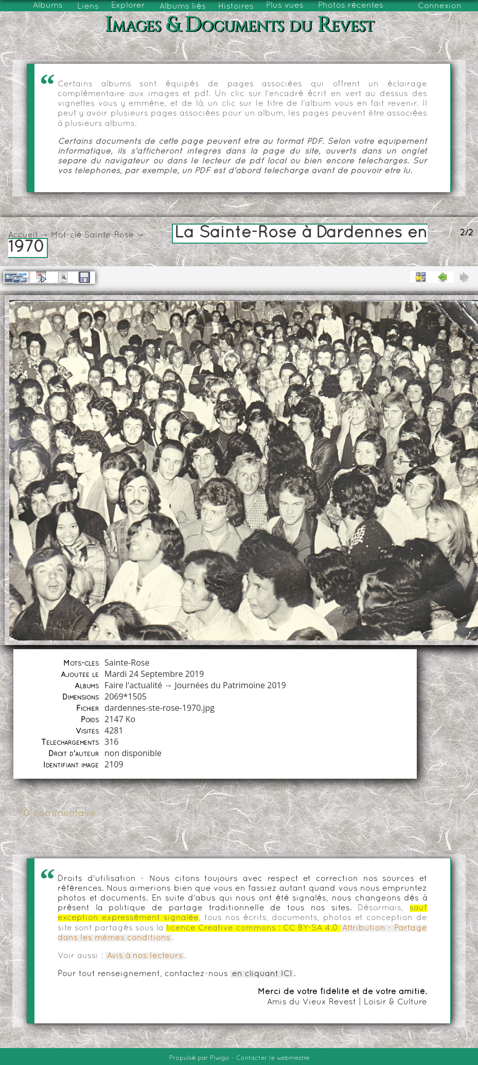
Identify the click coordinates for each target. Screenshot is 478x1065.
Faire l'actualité (133, 685)
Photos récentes (350, 5)
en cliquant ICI (262, 974)
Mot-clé (66, 235)
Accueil (23, 235)
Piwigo (219, 1058)
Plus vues (285, 5)
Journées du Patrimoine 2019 (230, 685)
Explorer (128, 5)
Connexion (440, 6)
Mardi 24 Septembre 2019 (154, 674)
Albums (48, 5)
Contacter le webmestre (272, 1058)
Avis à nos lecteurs (145, 956)
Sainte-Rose (109, 235)
